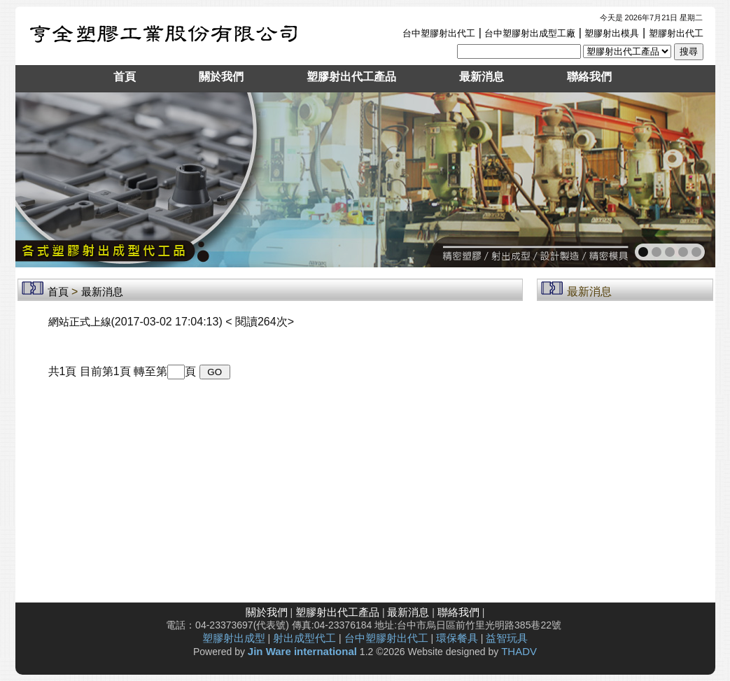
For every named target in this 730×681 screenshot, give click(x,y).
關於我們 (221, 77)
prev (56, 178)
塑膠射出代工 (676, 33)
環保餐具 (457, 638)
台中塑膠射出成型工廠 (529, 33)
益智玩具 (507, 638)
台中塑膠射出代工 (438, 33)
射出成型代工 (304, 638)
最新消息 (481, 77)
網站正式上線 (79, 322)
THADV (519, 651)
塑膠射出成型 (233, 638)
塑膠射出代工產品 (351, 77)
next (674, 178)
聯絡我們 (589, 77)
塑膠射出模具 (611, 33)
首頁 (124, 77)
